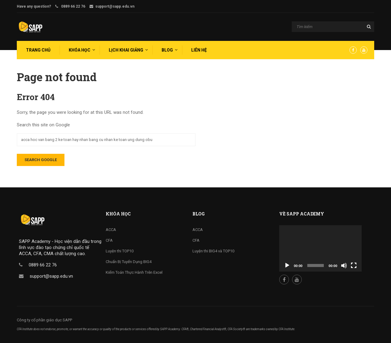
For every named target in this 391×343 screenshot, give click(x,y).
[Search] (333, 27)
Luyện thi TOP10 (119, 251)
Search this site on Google (43, 125)
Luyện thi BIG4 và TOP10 (213, 251)
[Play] (287, 265)
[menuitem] (37, 50)
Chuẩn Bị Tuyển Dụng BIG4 (129, 261)
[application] (320, 248)
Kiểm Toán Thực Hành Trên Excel (134, 272)
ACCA (111, 229)
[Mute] (344, 265)
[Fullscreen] (354, 265)
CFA (109, 240)
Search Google (40, 159)
